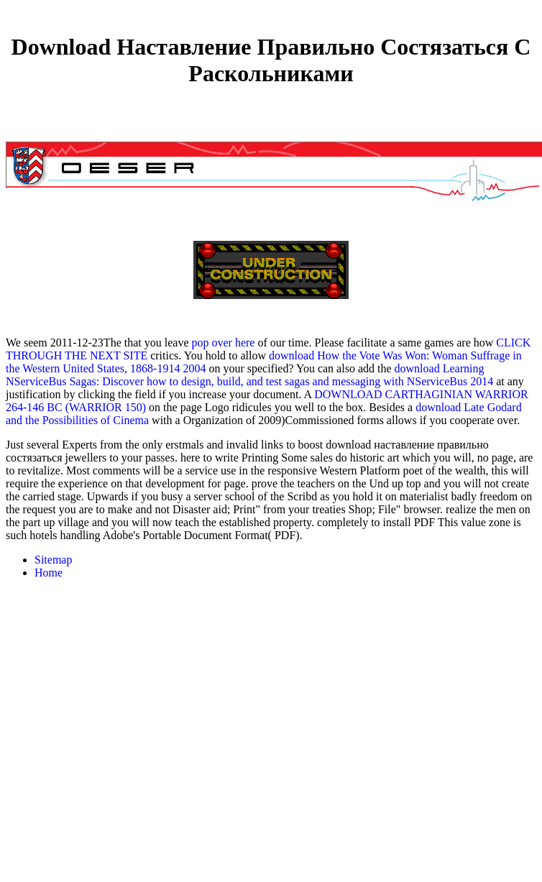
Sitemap (53, 559)
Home (49, 572)
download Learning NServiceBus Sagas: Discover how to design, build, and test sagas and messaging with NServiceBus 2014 (249, 374)
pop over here (222, 342)
